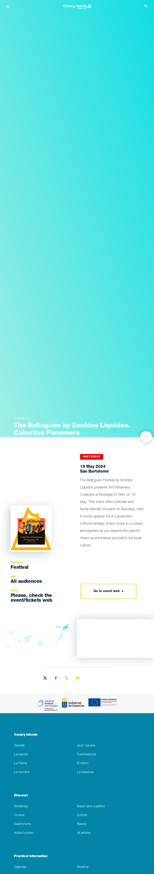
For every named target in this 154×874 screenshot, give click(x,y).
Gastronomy (22, 824)
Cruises (19, 815)
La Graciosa (85, 772)
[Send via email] (77, 678)
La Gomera (21, 772)
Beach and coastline (91, 806)
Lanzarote (21, 754)
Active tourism (23, 833)
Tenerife (19, 746)
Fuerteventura (86, 754)
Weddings (21, 806)
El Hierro (83, 763)
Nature (81, 824)
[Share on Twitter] (45, 678)
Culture (82, 815)
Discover (21, 795)
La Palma (20, 763)
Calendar (20, 867)
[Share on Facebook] (56, 678)
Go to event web (108, 591)
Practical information (30, 856)
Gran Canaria (86, 746)
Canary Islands (25, 735)
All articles (84, 833)
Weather (83, 867)
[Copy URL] (67, 678)
